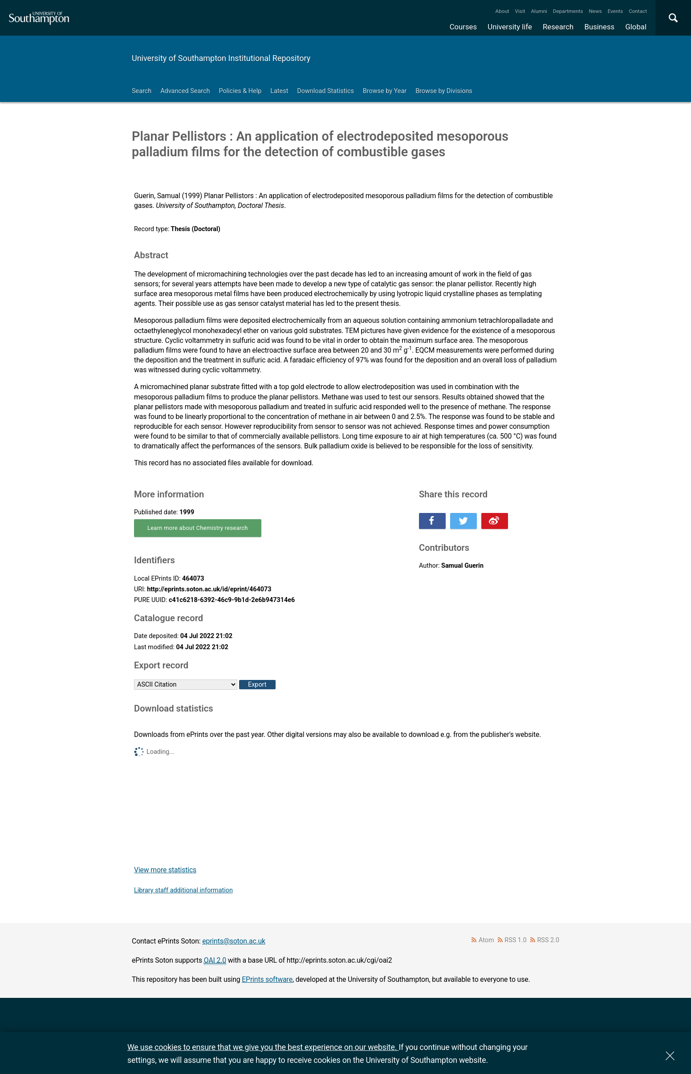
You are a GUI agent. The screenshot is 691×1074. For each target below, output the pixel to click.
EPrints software (267, 979)
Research (558, 26)
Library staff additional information (183, 890)
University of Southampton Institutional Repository (221, 58)
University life (510, 26)
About (502, 11)
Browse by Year (384, 91)
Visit (520, 11)
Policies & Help (240, 91)
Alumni (539, 11)
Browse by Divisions (443, 91)
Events (615, 11)
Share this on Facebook (432, 521)
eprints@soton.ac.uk (233, 941)
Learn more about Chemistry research (197, 528)
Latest (279, 91)
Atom (486, 940)
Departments (568, 11)
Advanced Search (185, 91)
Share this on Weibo (494, 521)
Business (600, 26)
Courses (463, 26)
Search (141, 91)
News (595, 11)
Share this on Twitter (463, 521)
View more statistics (165, 870)
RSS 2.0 (548, 940)
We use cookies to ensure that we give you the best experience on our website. (262, 1047)
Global (635, 26)
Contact (638, 11)
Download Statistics (325, 91)
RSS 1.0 (515, 940)
